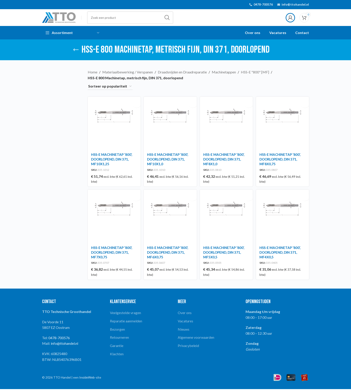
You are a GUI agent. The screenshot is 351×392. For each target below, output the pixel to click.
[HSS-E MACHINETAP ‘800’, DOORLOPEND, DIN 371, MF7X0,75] (114, 219)
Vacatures (185, 324)
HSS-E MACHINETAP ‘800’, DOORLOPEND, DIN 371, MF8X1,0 (224, 161)
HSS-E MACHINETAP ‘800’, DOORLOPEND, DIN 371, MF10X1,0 (168, 161)
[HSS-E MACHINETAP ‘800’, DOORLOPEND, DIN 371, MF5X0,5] (227, 219)
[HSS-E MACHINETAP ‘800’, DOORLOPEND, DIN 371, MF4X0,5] (283, 219)
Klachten (117, 357)
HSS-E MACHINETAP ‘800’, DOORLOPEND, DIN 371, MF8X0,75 (280, 161)
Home (92, 75)
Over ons (185, 315)
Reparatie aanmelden (126, 324)
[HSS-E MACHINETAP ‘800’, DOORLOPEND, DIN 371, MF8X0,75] (283, 126)
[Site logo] (59, 19)
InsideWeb (87, 380)
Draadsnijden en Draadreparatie (182, 75)
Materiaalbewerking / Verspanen (127, 75)
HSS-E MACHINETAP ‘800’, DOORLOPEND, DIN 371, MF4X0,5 (280, 255)
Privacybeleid (188, 348)
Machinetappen (224, 75)
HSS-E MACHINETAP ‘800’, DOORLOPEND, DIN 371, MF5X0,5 (224, 255)
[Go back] (75, 53)
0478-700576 (263, 4)
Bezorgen (117, 332)
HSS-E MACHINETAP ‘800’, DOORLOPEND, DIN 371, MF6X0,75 (168, 255)
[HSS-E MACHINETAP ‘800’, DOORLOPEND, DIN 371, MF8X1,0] (227, 126)
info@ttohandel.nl (295, 4)
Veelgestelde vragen (125, 315)
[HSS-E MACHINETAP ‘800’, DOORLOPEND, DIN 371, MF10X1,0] (170, 126)
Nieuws (183, 332)
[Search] (130, 19)
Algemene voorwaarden (196, 340)
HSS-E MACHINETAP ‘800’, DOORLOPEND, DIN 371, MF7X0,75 (111, 255)
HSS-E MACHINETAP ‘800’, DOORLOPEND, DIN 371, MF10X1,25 (111, 161)
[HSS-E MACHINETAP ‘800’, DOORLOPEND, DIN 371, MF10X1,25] (114, 126)
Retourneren (119, 340)
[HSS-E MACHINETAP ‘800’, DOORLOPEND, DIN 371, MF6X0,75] (170, 219)
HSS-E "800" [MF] (255, 75)
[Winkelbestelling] (110, 89)
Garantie (116, 348)
